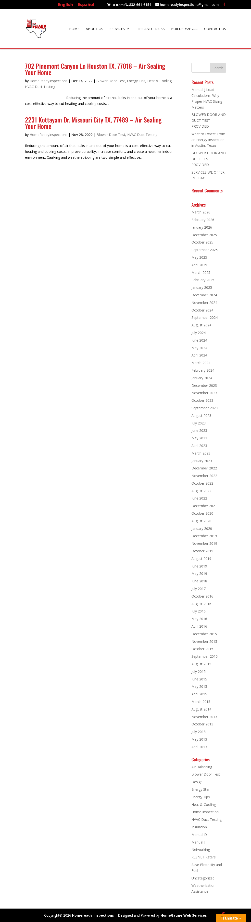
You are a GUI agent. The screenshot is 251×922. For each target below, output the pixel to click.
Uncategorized (202, 878)
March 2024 (200, 362)
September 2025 (204, 249)
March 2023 (200, 453)
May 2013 (199, 739)
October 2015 (202, 648)
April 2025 (199, 265)
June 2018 (199, 581)
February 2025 (202, 280)
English (65, 5)
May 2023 (199, 438)
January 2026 (201, 227)
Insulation (199, 827)
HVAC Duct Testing (40, 86)
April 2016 (199, 626)
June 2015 (199, 679)
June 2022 (199, 498)
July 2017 (198, 588)
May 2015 (199, 686)
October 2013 (202, 724)
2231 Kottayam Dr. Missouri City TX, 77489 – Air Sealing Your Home (93, 123)
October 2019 (202, 551)
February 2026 (202, 219)
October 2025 (202, 242)
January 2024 (201, 378)
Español (86, 5)
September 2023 (204, 408)
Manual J (198, 842)
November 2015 (204, 641)
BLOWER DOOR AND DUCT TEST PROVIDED (208, 120)
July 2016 (198, 611)
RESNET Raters (203, 857)
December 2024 (204, 295)
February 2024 (202, 370)
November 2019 (204, 543)
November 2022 (204, 475)
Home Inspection (205, 812)
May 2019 (199, 573)
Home (74, 29)
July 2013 (198, 731)
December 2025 (204, 235)
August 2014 (201, 709)
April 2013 (199, 746)
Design (196, 781)
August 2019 (201, 558)
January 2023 (201, 460)
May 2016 (199, 618)
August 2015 (201, 664)
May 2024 (199, 347)
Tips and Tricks (150, 29)
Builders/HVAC (184, 29)
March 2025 (200, 272)
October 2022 (202, 483)
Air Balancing (201, 767)
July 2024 (198, 332)
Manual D (199, 834)
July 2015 (198, 671)
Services (117, 29)
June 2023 (199, 430)
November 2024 (204, 302)
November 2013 (204, 716)
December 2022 (204, 468)
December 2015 (204, 634)
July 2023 (198, 423)
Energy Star (200, 789)
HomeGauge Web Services (184, 915)
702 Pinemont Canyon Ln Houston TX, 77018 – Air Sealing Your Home (95, 69)
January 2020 (201, 528)
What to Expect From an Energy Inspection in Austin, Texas (208, 140)
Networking (200, 849)
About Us (94, 29)
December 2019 (204, 535)
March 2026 (200, 212)
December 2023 (204, 385)
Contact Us (215, 29)
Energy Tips (136, 80)
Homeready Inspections (93, 915)
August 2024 (201, 325)
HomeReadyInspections (48, 80)
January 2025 (201, 287)
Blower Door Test (110, 80)
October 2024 (202, 310)
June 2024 (199, 340)
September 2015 (204, 656)
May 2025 (199, 257)
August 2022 (201, 491)
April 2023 (199, 445)
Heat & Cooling (159, 80)
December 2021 (204, 505)
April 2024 (199, 355)
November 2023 (204, 392)
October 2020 (202, 513)
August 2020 (201, 521)
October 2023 (202, 400)
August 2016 (201, 603)
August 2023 (201, 415)
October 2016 (202, 596)
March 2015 (200, 701)
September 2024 (204, 317)
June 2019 (199, 566)
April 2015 (199, 694)
